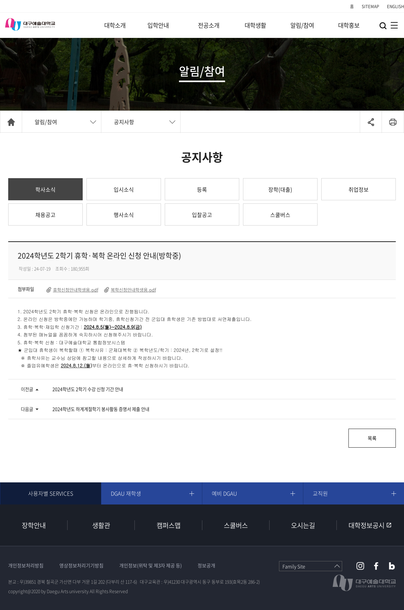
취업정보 (358, 189)
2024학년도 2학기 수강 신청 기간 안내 (87, 389)
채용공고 (45, 215)
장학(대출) (280, 189)
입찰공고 (202, 215)
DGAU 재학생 (126, 493)
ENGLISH (395, 6)
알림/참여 (302, 25)
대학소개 (115, 25)
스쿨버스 (280, 215)
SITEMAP (370, 6)
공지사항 (124, 122)
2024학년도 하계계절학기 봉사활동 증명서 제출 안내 (100, 409)
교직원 (320, 493)
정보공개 (206, 565)
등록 (202, 189)
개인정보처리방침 (26, 565)
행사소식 (124, 215)
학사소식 (45, 189)
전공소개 (208, 25)
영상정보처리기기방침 (81, 565)
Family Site (293, 566)
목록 (372, 438)
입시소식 (124, 189)
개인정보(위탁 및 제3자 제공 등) (150, 565)
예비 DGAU (224, 493)
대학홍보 (348, 25)
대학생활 (255, 25)
